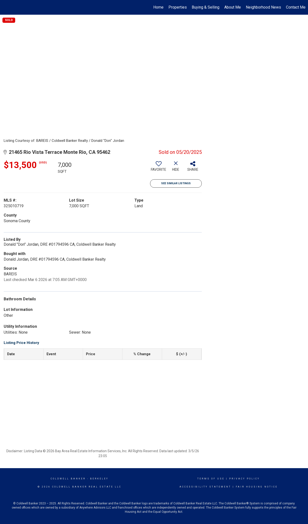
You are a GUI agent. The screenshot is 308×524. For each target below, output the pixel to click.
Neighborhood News (263, 7)
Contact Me (296, 7)
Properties (177, 7)
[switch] (158, 168)
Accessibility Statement (205, 487)
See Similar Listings (176, 183)
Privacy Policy (244, 478)
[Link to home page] (6, 7)
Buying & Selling (205, 7)
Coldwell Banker (68, 478)
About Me (232, 7)
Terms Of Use (211, 478)
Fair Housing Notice (257, 487)
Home (158, 7)
